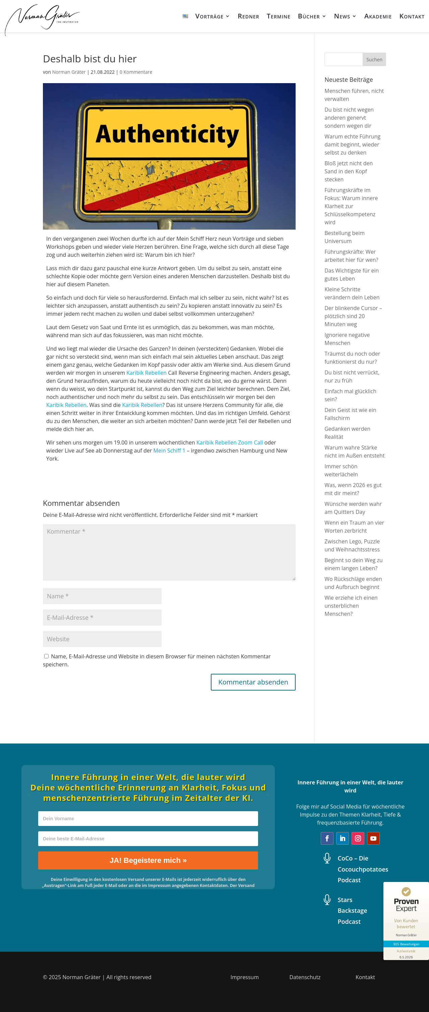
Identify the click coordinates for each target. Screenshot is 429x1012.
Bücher (309, 15)
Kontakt (412, 15)
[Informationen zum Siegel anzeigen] (406, 953)
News (342, 15)
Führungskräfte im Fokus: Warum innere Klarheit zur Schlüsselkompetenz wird (351, 206)
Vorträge (209, 15)
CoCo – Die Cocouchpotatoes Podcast (363, 869)
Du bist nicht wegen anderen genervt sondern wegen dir (349, 117)
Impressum (245, 977)
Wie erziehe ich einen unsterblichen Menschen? (350, 605)
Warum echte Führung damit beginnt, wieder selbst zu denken (352, 144)
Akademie (378, 15)
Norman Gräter (69, 72)
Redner (248, 15)
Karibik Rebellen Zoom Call (229, 442)
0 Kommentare (136, 72)
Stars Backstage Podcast (352, 911)
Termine (279, 15)
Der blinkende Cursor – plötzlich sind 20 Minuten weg (353, 316)
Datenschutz (304, 977)
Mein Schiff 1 (170, 450)
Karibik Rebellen (146, 372)
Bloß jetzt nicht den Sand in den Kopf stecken (348, 171)
